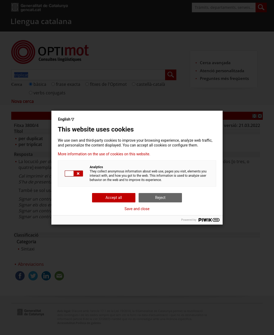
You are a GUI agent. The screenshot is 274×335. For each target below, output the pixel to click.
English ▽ (66, 119)
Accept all (113, 197)
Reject (160, 197)
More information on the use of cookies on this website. (104, 154)
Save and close (137, 209)
